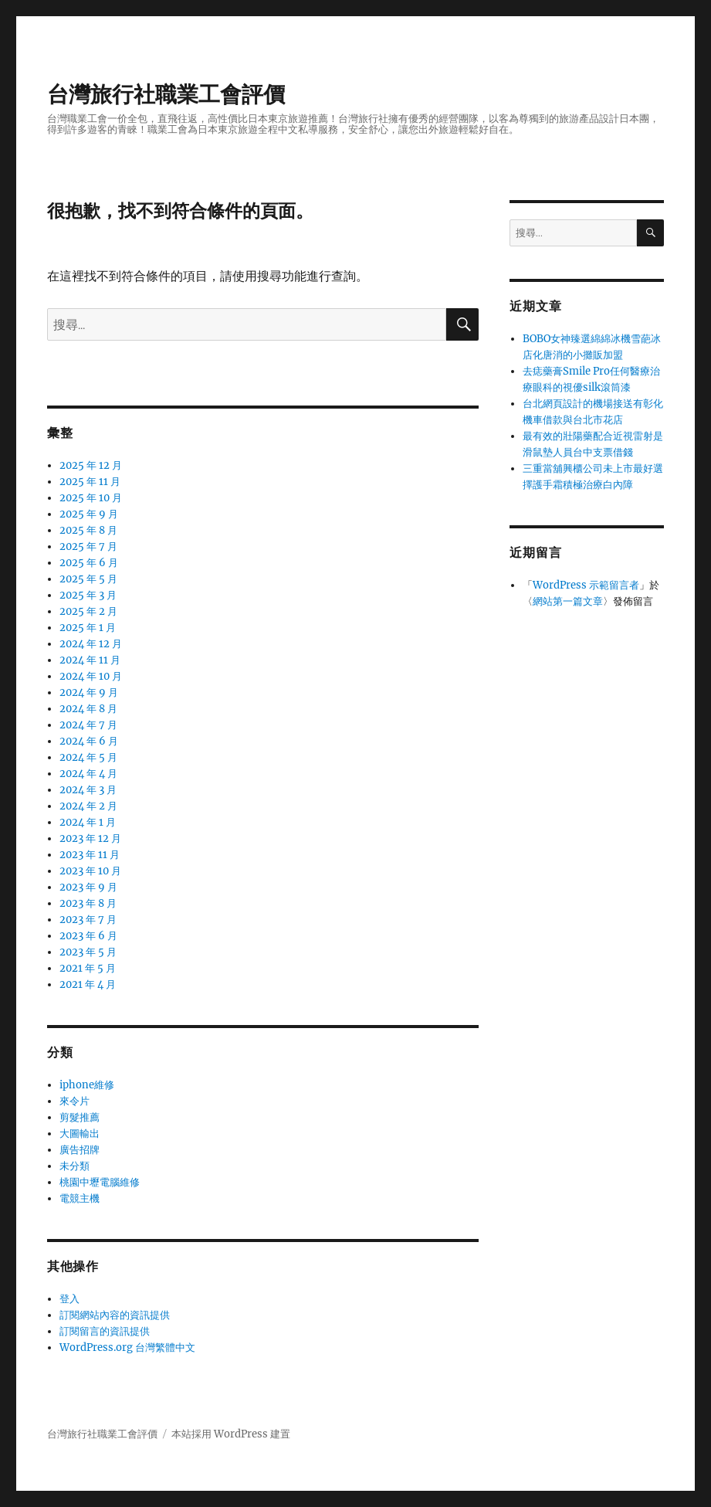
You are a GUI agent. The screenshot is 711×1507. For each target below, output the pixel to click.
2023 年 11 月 (89, 854)
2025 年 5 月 (88, 578)
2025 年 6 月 (88, 562)
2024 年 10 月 (90, 676)
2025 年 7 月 (88, 546)
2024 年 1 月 (87, 822)
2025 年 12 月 (90, 465)
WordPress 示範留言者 (586, 585)
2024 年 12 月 (90, 643)
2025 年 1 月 (87, 627)
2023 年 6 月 (88, 935)
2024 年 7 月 (88, 724)
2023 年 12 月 (90, 838)
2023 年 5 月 (88, 952)
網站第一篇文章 (568, 601)
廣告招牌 (79, 1149)
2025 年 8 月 (88, 530)
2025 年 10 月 (90, 497)
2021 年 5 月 (87, 968)
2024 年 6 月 (88, 741)
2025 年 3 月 (88, 595)
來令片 (74, 1101)
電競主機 (79, 1198)
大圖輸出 (79, 1133)
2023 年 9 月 (88, 887)
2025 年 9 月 (88, 514)
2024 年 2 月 (88, 806)
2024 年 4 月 (88, 773)
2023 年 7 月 (88, 919)
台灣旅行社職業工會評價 (166, 94)
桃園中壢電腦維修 (99, 1182)
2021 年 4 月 (87, 984)
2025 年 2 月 (88, 611)
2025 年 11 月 (89, 481)
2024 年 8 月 (88, 708)
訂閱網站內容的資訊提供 (114, 1315)
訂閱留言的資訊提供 (104, 1331)
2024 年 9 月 (88, 692)
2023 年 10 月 (90, 870)
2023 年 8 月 (88, 903)
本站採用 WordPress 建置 (230, 1434)
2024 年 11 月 (89, 660)
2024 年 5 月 (88, 757)
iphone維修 (86, 1084)
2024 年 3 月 (88, 789)
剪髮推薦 (79, 1117)
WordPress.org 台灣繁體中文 (127, 1347)
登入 (69, 1298)
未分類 (74, 1166)
